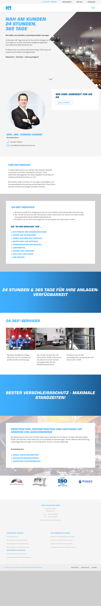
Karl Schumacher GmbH (8, 8)
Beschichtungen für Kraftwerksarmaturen (18, 547)
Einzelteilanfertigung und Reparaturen (17, 554)
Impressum (75, 567)
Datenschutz (85, 567)
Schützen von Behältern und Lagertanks (61, 543)
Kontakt (94, 567)
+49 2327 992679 (52, 516)
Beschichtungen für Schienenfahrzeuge (17, 543)
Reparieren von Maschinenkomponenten (61, 540)
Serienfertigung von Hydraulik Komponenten (19, 557)
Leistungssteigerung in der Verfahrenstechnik (62, 547)
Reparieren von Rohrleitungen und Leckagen (62, 536)
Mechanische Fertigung (16, 550)
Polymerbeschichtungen (60, 533)
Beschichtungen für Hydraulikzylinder (17, 540)
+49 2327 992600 (52, 514)
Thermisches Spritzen (15, 533)
